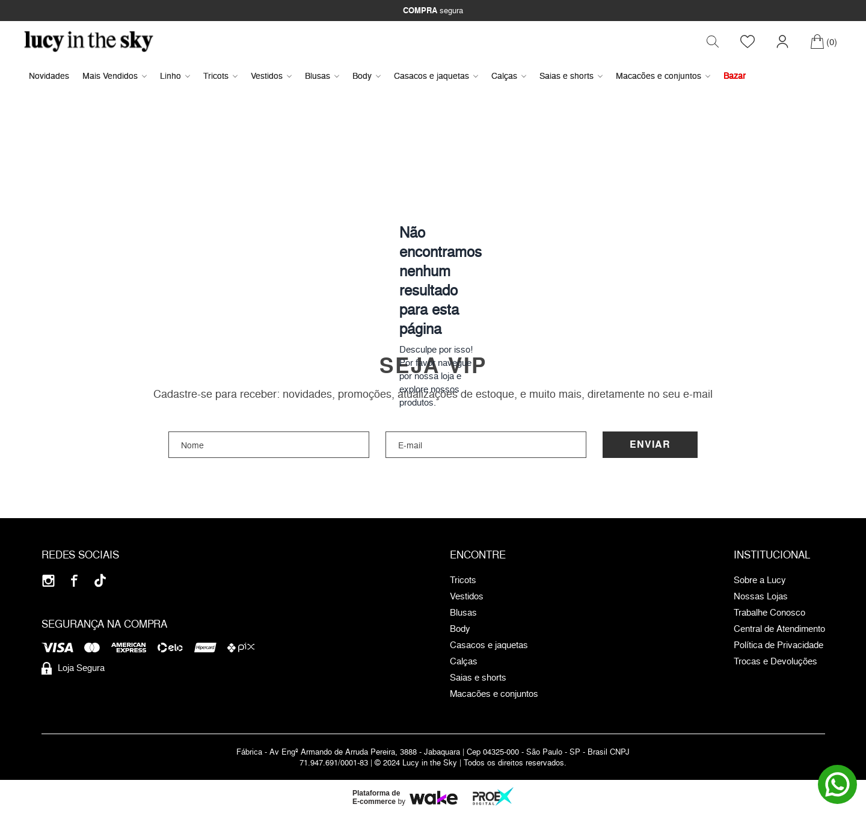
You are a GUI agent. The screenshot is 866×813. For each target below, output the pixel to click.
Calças (508, 75)
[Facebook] (74, 580)
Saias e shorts (571, 75)
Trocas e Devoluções (775, 661)
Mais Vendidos (114, 75)
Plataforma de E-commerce (376, 797)
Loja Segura (73, 668)
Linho (175, 75)
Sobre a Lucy (760, 580)
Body (366, 75)
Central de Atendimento (779, 629)
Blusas (322, 75)
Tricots (220, 75)
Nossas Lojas (761, 596)
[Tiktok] (100, 580)
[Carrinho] (823, 41)
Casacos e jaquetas (436, 75)
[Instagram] (48, 580)
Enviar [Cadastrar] (650, 444)
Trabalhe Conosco (769, 613)
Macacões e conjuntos (663, 75)
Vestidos (271, 75)
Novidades (49, 75)
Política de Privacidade (778, 645)
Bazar (734, 75)
